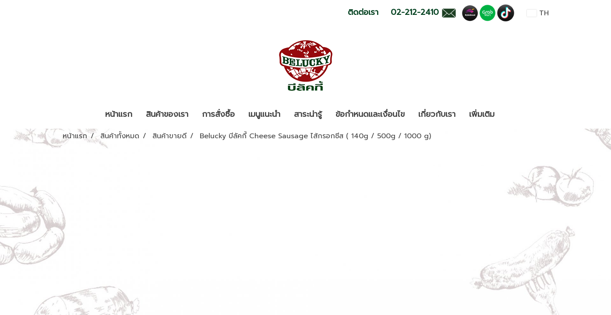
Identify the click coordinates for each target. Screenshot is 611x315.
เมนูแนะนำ (264, 114)
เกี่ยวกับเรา (437, 114)
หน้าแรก (118, 114)
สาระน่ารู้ (308, 114)
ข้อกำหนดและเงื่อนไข (370, 114)
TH (537, 13)
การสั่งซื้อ (218, 114)
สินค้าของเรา (167, 114)
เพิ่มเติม (481, 114)
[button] (508, 114)
